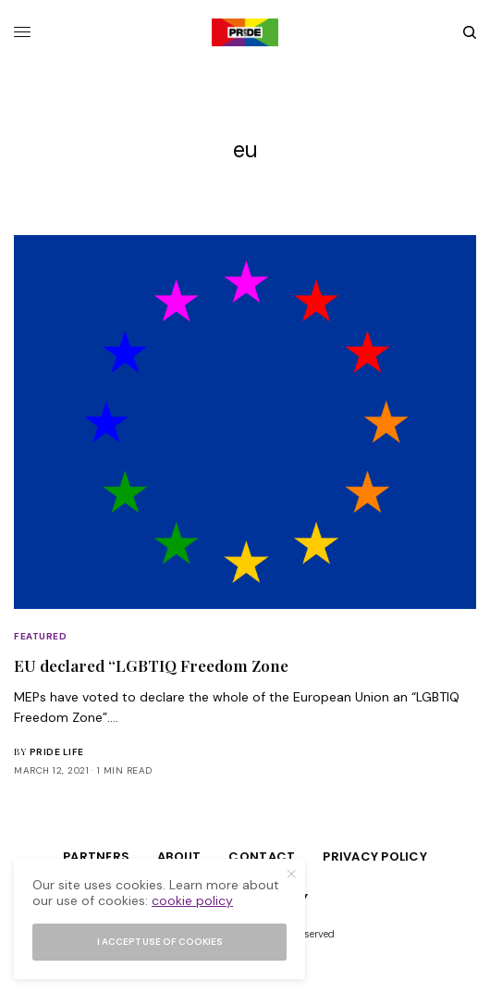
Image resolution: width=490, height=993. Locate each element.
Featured (40, 636)
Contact (261, 856)
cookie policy (192, 900)
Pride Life (57, 752)
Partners (96, 856)
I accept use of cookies (160, 942)
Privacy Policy (375, 856)
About (179, 856)
